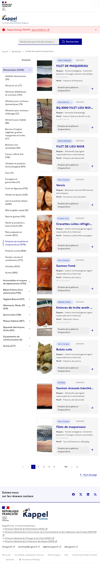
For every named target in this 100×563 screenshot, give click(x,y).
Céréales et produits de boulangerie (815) (15, 165)
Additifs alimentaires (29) (15, 78)
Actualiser (26, 59)
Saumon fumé (65, 266)
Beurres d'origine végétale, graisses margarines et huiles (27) (15, 134)
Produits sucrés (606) (15, 250)
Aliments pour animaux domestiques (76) (16, 103)
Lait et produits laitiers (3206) (16, 202)
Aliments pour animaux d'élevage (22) (16, 112)
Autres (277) (9, 345)
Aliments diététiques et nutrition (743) (15, 93)
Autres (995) (11, 272)
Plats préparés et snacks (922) (13, 234)
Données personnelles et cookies (84, 555)
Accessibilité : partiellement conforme (29, 555)
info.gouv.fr (7, 546)
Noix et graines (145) (15, 216)
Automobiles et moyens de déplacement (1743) (15, 282)
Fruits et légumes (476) (16, 188)
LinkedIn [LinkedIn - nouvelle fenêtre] (88, 494)
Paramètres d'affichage (31, 559)
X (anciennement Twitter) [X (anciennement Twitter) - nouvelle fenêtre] (80, 494)
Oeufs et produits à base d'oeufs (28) (14, 224)
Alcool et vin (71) (13, 85)
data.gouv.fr (69, 546)
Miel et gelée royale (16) (16, 210)
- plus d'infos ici (39, 29)
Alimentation (16, 51)
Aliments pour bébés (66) (15, 121)
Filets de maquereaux (71, 427)
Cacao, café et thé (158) (14, 156)
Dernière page (77, 467)
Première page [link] (23, 467)
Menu (96, 3)
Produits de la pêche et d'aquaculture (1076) (16, 243)
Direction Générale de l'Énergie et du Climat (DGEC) (28, 538)
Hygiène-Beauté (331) (13, 299)
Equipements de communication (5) (12, 338)
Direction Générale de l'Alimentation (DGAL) (25, 529)
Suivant (72, 467)
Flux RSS (95, 494)
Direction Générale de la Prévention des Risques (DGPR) (30, 541)
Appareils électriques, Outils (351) (14, 329)
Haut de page (90, 474)
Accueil (5, 51)
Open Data (10, 559)
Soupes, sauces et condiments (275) (14, 258)
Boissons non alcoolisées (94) (12, 146)
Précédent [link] (28, 467)
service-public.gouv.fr (27, 546)
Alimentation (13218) (13, 69)
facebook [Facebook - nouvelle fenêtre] (73, 494)
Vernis (60, 185)
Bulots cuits (64, 349)
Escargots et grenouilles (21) (12, 180)
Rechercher (72, 41)
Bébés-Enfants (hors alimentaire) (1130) (13, 291)
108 (65, 466)
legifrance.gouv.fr (51, 546)
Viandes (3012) (12, 266)
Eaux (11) (9, 172)
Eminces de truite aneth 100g (76, 307)
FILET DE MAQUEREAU (72, 66)
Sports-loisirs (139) (12, 314)
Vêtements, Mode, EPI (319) (14, 307)
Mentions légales (54, 555)
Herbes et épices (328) (16, 194)
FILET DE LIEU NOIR (70, 146)
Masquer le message (96, 30)
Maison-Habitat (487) (13, 320)
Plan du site (6, 555)
